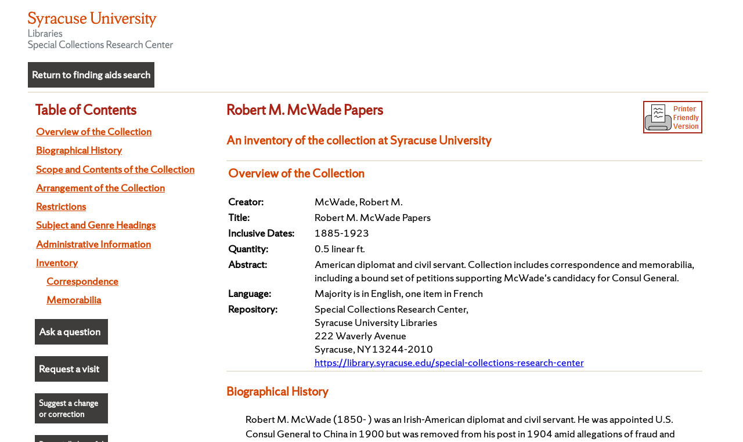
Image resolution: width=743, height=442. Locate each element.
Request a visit (69, 368)
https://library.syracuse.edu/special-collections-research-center (449, 362)
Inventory (57, 262)
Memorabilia (73, 299)
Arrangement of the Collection (100, 187)
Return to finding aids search (91, 74)
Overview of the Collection (94, 131)
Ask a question (69, 331)
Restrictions (61, 206)
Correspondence (82, 281)
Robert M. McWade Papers (304, 109)
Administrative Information (93, 244)
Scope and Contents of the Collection (115, 169)
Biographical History (79, 150)
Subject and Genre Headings (96, 224)
